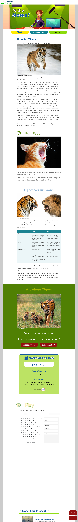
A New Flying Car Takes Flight (44, 519)
